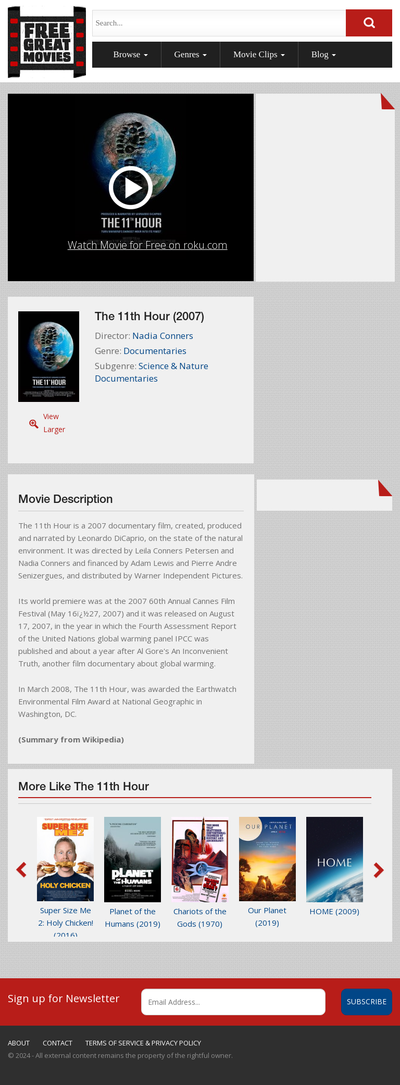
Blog (323, 54)
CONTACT (57, 1043)
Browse (130, 54)
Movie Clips (259, 54)
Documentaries (154, 351)
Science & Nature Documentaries (151, 372)
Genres (190, 54)
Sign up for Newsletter (64, 998)
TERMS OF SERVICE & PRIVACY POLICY (143, 1043)
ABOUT (19, 1043)
